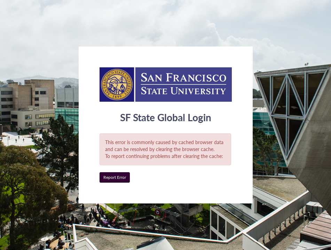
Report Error (114, 177)
